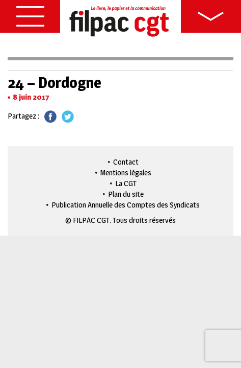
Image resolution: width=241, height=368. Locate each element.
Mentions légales (125, 172)
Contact (126, 162)
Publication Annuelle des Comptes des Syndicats (125, 205)
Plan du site (126, 194)
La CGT (126, 183)
